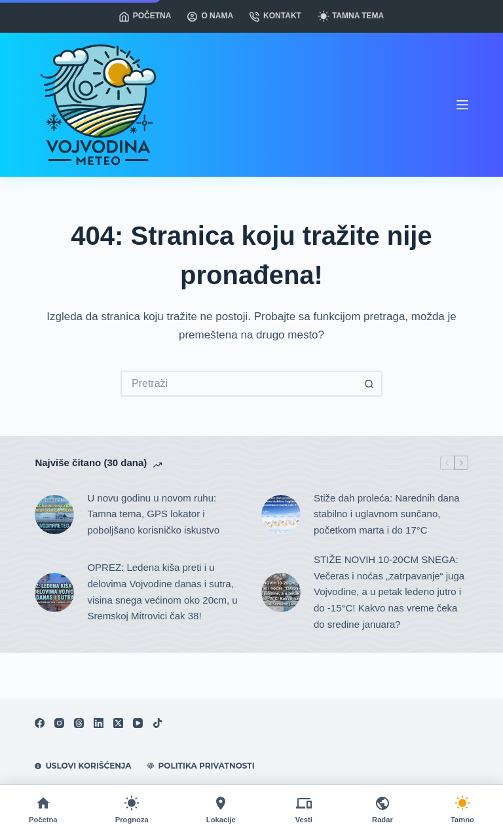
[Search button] (369, 384)
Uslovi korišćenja (83, 766)
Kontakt (275, 16)
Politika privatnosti (200, 766)
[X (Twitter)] (118, 723)
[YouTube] (138, 723)
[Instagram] (59, 723)
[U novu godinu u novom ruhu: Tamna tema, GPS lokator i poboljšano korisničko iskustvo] (54, 514)
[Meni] (462, 104)
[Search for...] (238, 384)
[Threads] (79, 723)
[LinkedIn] (98, 723)
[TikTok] (157, 723)
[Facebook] (40, 723)
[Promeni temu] (462, 810)
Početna (145, 16)
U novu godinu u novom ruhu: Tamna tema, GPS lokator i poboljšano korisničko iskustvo (153, 514)
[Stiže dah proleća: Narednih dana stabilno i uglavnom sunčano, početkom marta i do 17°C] (281, 514)
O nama (210, 16)
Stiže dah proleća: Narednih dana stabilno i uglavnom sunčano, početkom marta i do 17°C (387, 514)
